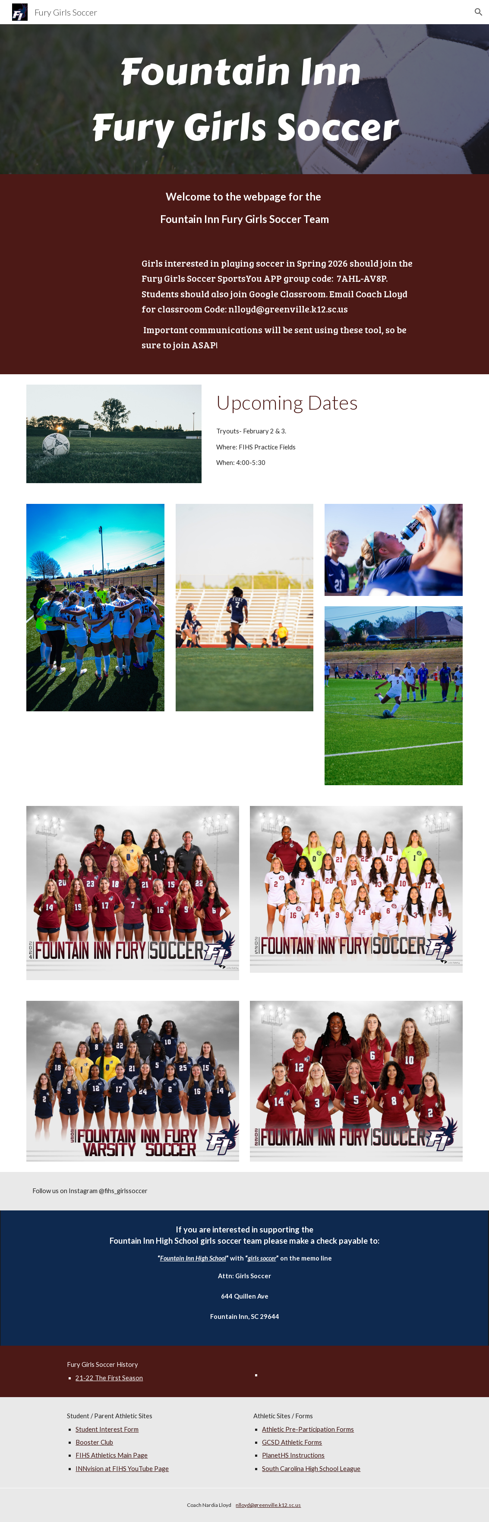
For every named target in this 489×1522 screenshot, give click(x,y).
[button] (478, 12)
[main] (244, 99)
